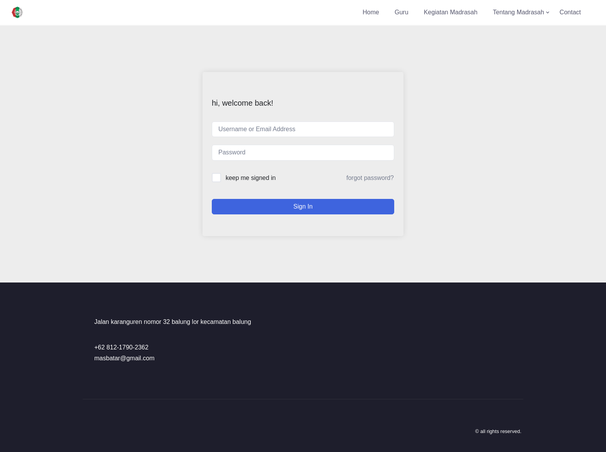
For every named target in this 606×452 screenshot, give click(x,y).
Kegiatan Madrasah (451, 12)
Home (371, 12)
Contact (570, 12)
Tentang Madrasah (518, 12)
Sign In (303, 206)
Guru (402, 12)
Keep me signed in (251, 178)
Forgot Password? (370, 178)
